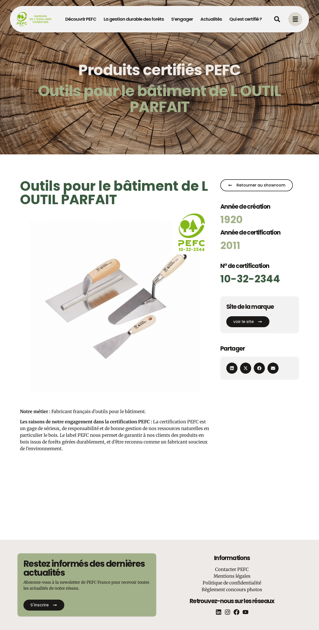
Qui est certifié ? (245, 19)
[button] (232, 368)
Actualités (211, 19)
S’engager (182, 19)
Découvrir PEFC (80, 19)
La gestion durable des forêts (134, 19)
